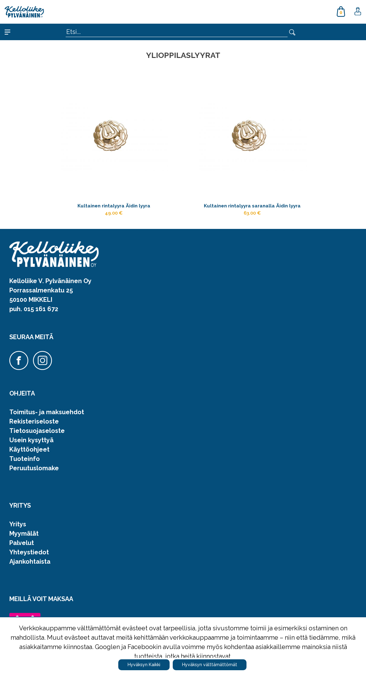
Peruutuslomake (34, 472)
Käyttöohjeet (29, 454)
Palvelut (21, 547)
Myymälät (24, 538)
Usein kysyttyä (31, 444)
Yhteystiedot (29, 557)
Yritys (17, 529)
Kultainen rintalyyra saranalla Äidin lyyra (252, 207)
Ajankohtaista (29, 566)
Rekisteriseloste (34, 426)
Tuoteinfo (24, 463)
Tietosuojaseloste (37, 435)
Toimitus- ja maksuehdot (46, 416)
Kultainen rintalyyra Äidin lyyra (114, 207)
